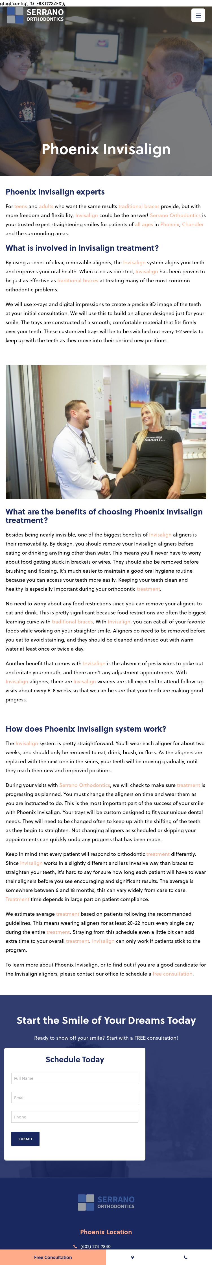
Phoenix (169, 224)
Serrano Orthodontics (175, 215)
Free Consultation (53, 1257)
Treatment (17, 899)
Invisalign (86, 215)
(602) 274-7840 (92, 1246)
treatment (148, 588)
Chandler (193, 224)
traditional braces (139, 206)
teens (20, 206)
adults (46, 206)
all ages (144, 224)
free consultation (173, 973)
